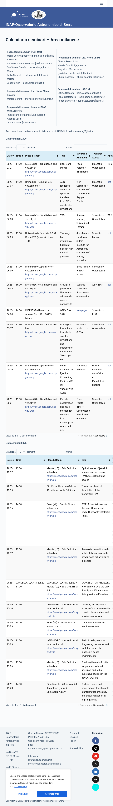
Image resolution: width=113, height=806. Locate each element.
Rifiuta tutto (23, 794)
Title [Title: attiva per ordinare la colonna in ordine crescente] (62, 155)
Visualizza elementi (20, 147)
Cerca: (86, 147)
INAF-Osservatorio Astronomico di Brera (39, 25)
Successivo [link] (99, 435)
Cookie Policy (20, 786)
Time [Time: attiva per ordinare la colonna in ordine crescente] (18, 155)
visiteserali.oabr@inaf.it (48, 763)
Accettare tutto (52, 794)
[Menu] (101, 3)
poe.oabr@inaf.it (43, 760)
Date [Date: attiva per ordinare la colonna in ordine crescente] (9, 155)
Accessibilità (76, 748)
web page (82, 310)
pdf (109, 182)
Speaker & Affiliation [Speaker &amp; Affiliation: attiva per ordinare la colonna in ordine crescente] (82, 155)
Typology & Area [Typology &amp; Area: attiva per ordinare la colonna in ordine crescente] (97, 155)
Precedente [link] (86, 435)
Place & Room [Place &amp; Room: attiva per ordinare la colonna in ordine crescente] (32, 155)
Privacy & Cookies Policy (74, 737)
